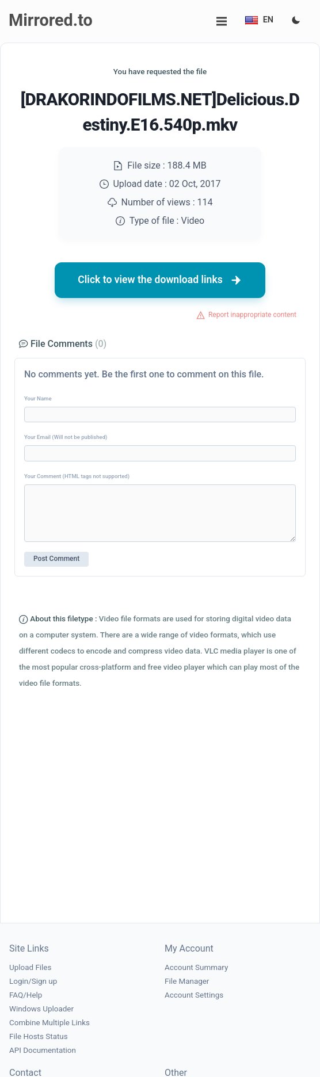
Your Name (38, 398)
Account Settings (194, 995)
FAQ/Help (25, 995)
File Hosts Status (38, 1036)
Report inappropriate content (252, 315)
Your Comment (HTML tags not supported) (76, 476)
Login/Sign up (33, 981)
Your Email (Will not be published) (65, 437)
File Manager (187, 981)
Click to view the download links (160, 280)
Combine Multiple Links (49, 1022)
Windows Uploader (41, 1009)
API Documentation (42, 1050)
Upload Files (30, 967)
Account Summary (196, 967)
